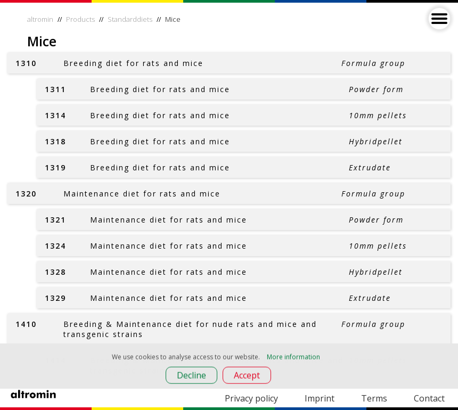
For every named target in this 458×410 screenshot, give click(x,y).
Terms (374, 398)
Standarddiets (130, 19)
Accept (247, 376)
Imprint (319, 398)
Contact (429, 398)
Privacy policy (251, 398)
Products (80, 19)
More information (293, 358)
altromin (40, 19)
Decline (191, 376)
